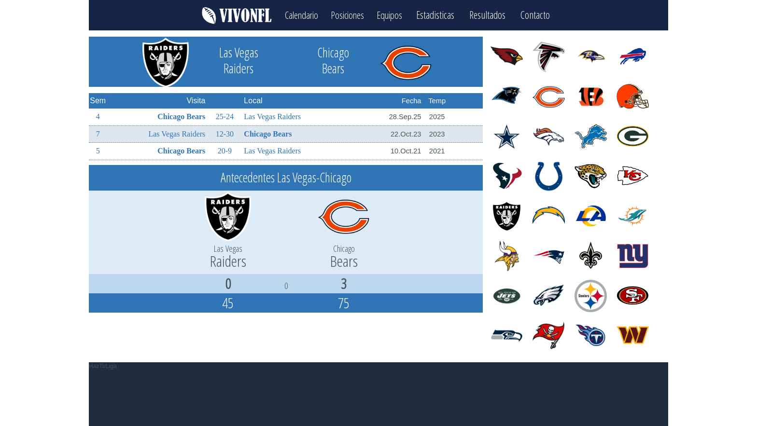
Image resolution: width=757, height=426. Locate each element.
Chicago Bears (181, 115)
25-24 (225, 115)
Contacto (541, 15)
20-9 (225, 150)
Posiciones (347, 15)
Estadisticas (441, 15)
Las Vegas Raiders (272, 115)
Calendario (297, 15)
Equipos (393, 15)
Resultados (494, 15)
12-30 (225, 133)
